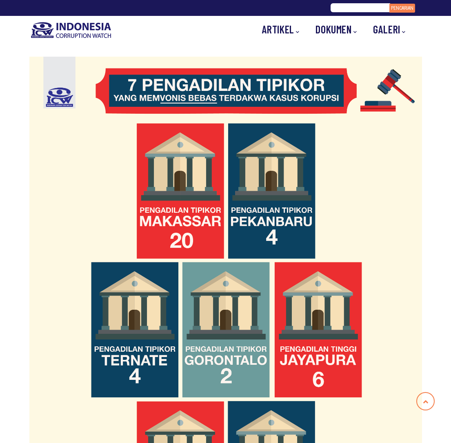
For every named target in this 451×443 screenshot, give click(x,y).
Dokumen (336, 29)
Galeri (389, 29)
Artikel (281, 29)
